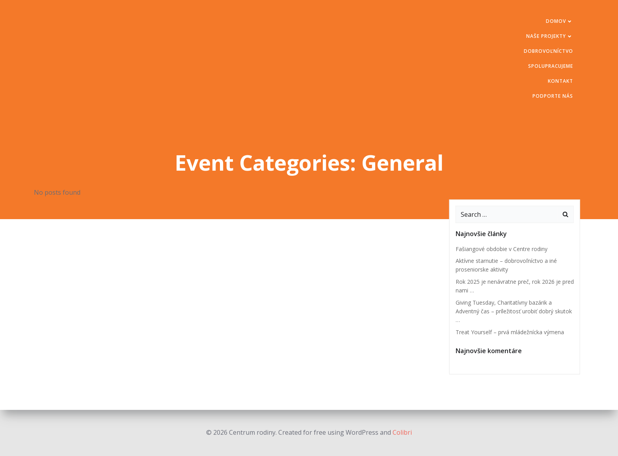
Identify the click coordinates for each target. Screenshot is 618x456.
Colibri (402, 432)
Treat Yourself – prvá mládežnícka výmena (510, 332)
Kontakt (560, 81)
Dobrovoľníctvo (548, 51)
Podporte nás (552, 96)
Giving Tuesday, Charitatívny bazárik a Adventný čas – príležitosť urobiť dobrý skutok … (514, 311)
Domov (559, 21)
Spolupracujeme (550, 66)
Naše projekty (549, 36)
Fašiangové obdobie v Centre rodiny (501, 249)
